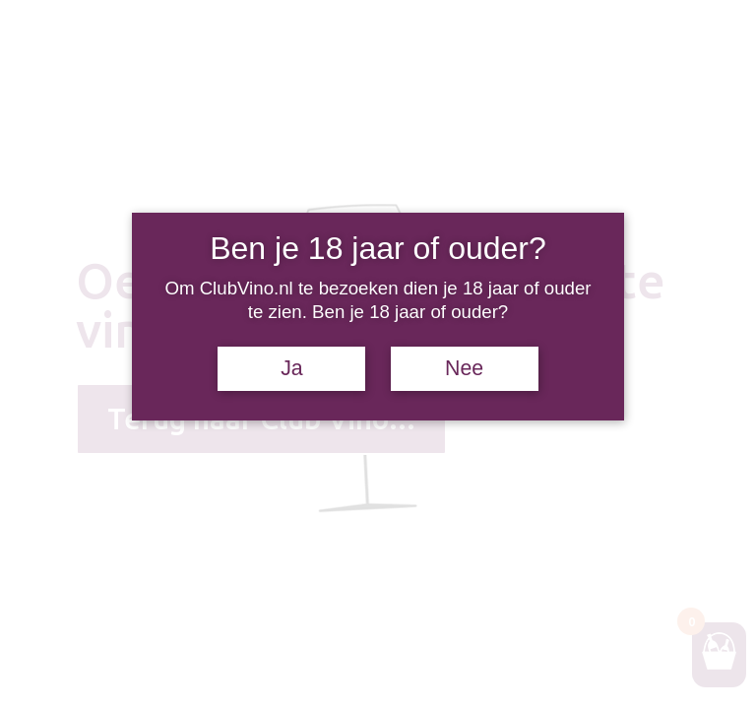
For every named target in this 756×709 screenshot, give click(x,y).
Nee (464, 368)
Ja (292, 368)
